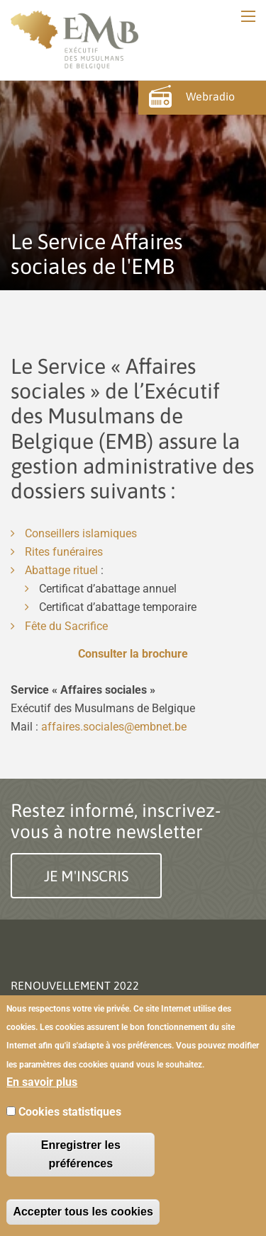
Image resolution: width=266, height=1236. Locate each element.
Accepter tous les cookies (83, 1212)
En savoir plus (41, 1082)
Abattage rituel (61, 570)
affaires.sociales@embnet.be (114, 726)
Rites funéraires (64, 552)
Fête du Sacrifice (66, 626)
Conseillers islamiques (81, 533)
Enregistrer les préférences (81, 1154)
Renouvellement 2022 (75, 985)
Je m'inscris (86, 875)
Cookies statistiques (69, 1111)
